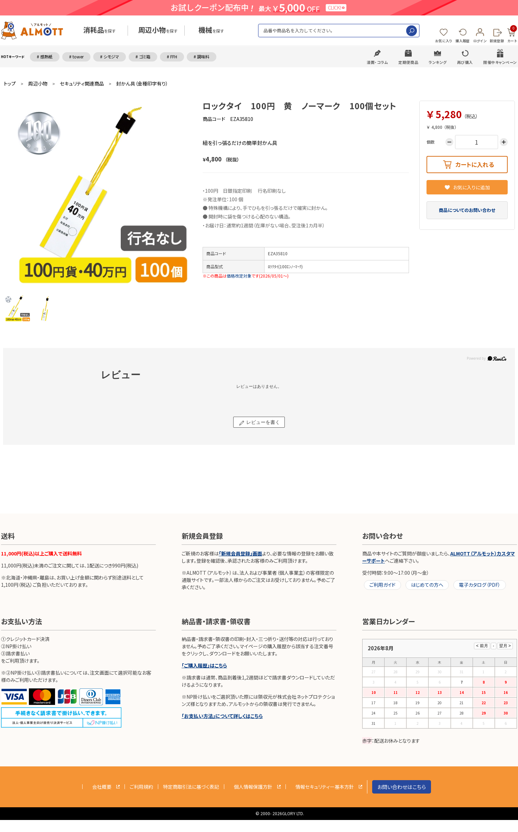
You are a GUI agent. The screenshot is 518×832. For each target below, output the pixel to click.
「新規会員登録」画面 (240, 553)
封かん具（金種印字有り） (142, 84)
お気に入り (443, 40)
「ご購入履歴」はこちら (204, 665)
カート (512, 34)
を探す (99, 31)
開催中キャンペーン (500, 62)
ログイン (479, 40)
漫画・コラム (377, 62)
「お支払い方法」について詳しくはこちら (222, 715)
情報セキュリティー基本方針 (324, 786)
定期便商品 (408, 62)
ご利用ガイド (382, 584)
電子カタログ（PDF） (479, 584)
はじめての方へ (427, 584)
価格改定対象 (239, 276)
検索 (411, 30)
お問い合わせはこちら (401, 786)
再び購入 (465, 62)
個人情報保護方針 (253, 786)
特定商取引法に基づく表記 (191, 786)
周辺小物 (37, 84)
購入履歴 (462, 40)
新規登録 (497, 40)
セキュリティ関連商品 (82, 84)
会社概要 (101, 786)
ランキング (438, 62)
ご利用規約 (141, 786)
